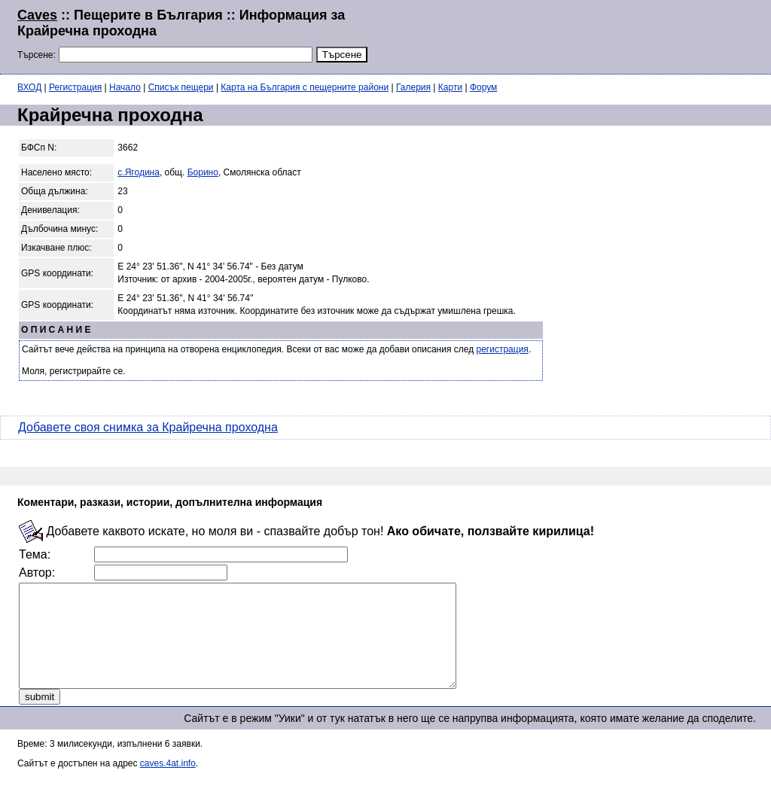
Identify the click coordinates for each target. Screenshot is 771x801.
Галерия (413, 87)
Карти (450, 87)
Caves (37, 15)
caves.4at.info (168, 783)
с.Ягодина (138, 172)
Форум (483, 87)
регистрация (503, 349)
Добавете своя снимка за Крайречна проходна (148, 427)
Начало (125, 87)
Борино (202, 172)
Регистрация (75, 87)
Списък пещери (181, 87)
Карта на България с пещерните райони (305, 87)
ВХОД (29, 87)
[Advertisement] (571, 35)
